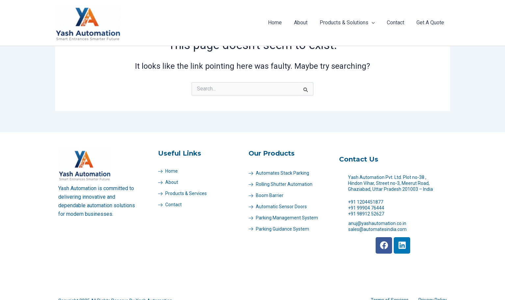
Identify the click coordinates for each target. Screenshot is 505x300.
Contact (398, 22)
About (306, 22)
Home (282, 22)
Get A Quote (431, 22)
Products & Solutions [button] (351, 23)
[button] (375, 23)
